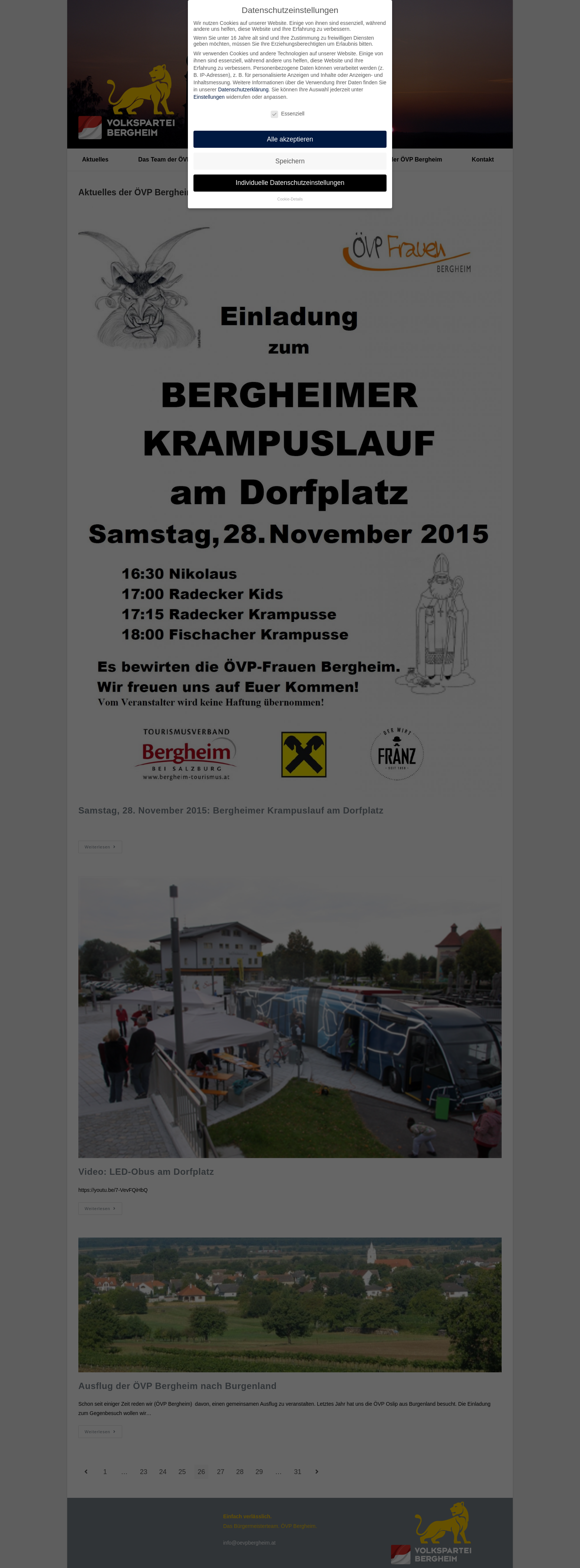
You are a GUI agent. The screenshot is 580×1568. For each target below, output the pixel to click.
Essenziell (287, 112)
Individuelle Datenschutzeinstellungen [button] (290, 181)
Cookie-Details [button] (290, 197)
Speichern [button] (290, 159)
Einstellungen (209, 95)
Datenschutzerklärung (243, 88)
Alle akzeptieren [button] (290, 137)
